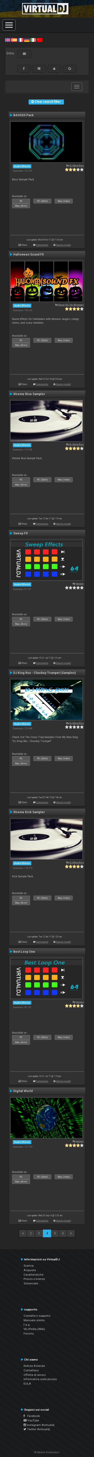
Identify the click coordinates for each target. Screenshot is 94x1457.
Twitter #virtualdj (37, 1429)
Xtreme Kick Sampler (29, 812)
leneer (80, 583)
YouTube (31, 1420)
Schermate (31, 1283)
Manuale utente (34, 1320)
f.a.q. (27, 1324)
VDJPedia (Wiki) (34, 1329)
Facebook (32, 1416)
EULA (27, 1383)
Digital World (23, 1091)
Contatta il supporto (37, 1315)
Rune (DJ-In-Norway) (71, 304)
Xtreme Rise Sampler (29, 394)
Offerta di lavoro (35, 1375)
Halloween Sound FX (28, 254)
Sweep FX (20, 533)
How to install (63, 245)
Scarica (29, 1265)
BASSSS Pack (23, 115)
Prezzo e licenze (34, 1279)
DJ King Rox (76, 165)
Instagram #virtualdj (39, 1425)
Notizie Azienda (34, 1366)
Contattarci (31, 1370)
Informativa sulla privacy (40, 1379)
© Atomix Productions (47, 1452)
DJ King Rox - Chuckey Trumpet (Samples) (44, 673)
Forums (29, 1333)
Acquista (30, 1270)
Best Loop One (24, 951)
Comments (42, 245)
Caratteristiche (33, 1274)
